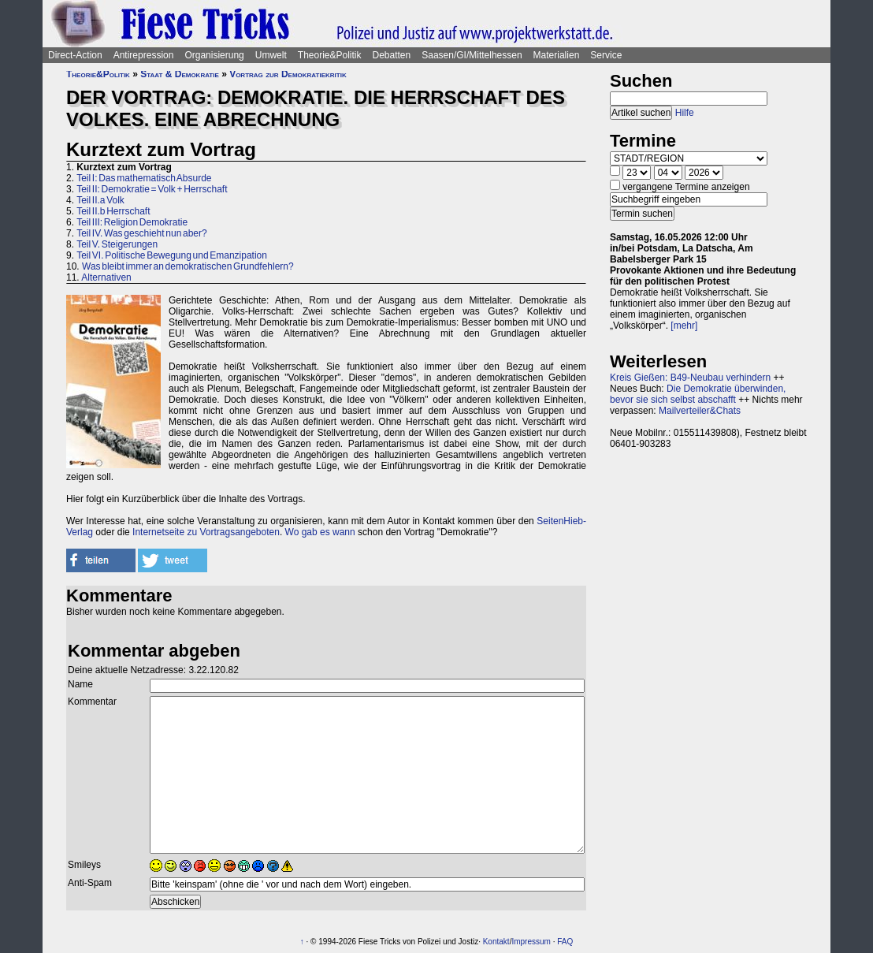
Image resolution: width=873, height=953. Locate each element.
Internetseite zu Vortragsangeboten (206, 532)
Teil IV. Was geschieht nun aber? (141, 233)
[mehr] (684, 325)
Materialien (556, 55)
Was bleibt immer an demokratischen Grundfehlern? (188, 266)
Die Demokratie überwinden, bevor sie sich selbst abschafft (698, 394)
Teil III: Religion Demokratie (132, 222)
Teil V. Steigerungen (117, 244)
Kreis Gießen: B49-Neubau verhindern (690, 377)
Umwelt (271, 55)
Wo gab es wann (320, 532)
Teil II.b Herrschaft (113, 211)
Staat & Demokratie (179, 74)
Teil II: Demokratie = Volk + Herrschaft (151, 189)
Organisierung (213, 55)
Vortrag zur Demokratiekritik (288, 74)
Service (606, 55)
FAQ (565, 941)
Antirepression (143, 55)
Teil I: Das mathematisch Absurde (143, 178)
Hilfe (684, 112)
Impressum (530, 941)
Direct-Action (75, 55)
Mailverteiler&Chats (700, 410)
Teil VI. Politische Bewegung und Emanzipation (171, 255)
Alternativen (106, 277)
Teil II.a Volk (100, 200)
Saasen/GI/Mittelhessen (472, 55)
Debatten (392, 55)
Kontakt (496, 941)
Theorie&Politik (330, 55)
